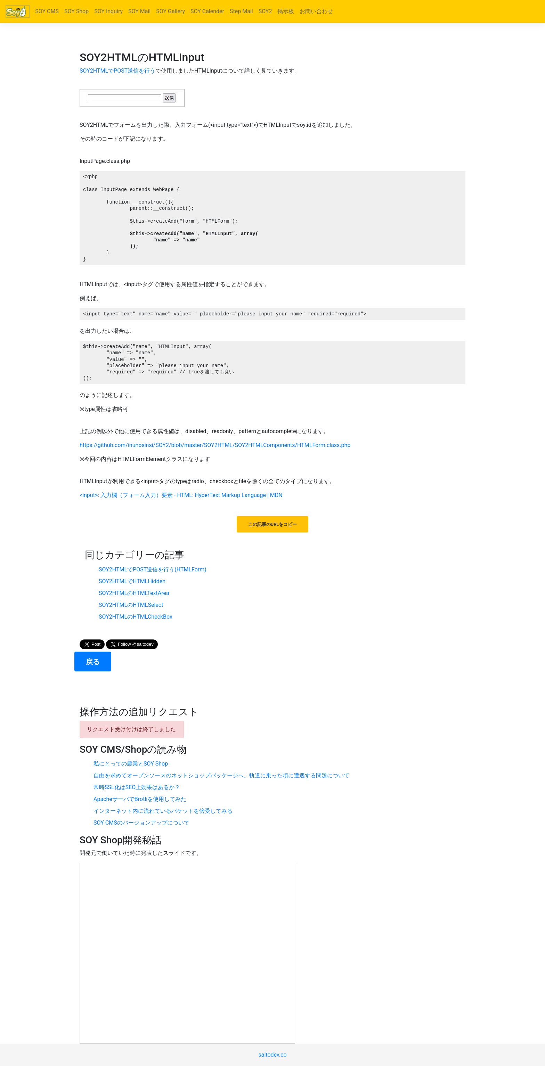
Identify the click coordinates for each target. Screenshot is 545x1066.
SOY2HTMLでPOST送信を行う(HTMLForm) (152, 569)
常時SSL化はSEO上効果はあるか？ (136, 787)
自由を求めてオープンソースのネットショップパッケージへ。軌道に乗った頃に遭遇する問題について (221, 775)
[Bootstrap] (18, 11)
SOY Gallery (170, 11)
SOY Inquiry (108, 11)
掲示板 (285, 11)
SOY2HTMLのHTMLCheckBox (135, 616)
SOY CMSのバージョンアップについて (141, 822)
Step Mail (241, 11)
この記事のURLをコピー (272, 524)
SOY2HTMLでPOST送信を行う (117, 70)
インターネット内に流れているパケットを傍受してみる (163, 811)
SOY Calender (207, 11)
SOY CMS (47, 11)
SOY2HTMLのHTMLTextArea (134, 593)
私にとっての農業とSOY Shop (130, 763)
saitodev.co (272, 1054)
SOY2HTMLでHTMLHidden (132, 581)
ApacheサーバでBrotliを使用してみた (139, 799)
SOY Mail (139, 11)
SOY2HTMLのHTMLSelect (131, 605)
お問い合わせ (316, 11)
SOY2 (265, 11)
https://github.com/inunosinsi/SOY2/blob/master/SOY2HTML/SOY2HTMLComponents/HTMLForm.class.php (215, 445)
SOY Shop (76, 11)
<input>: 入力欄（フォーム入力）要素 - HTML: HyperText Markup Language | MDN (181, 495)
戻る (93, 662)
